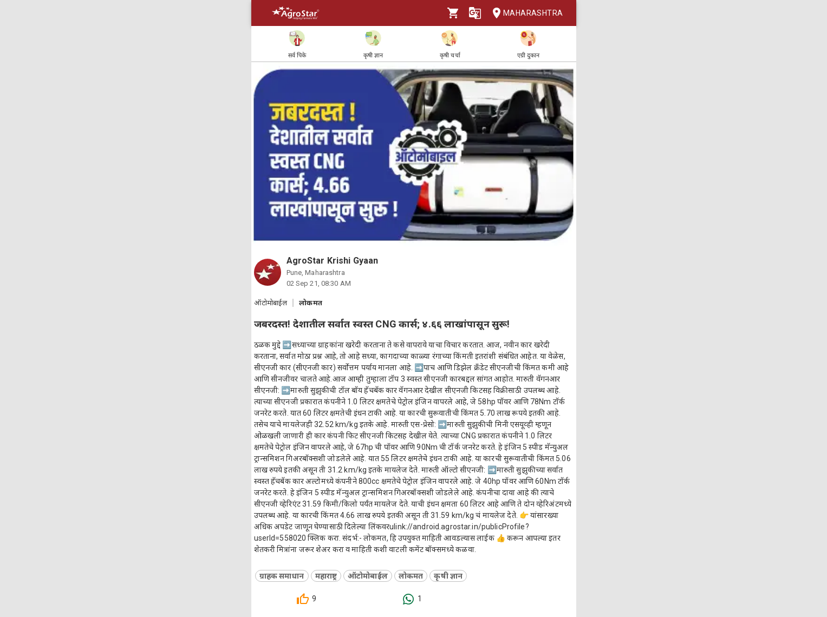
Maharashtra (524, 13)
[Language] (475, 13)
